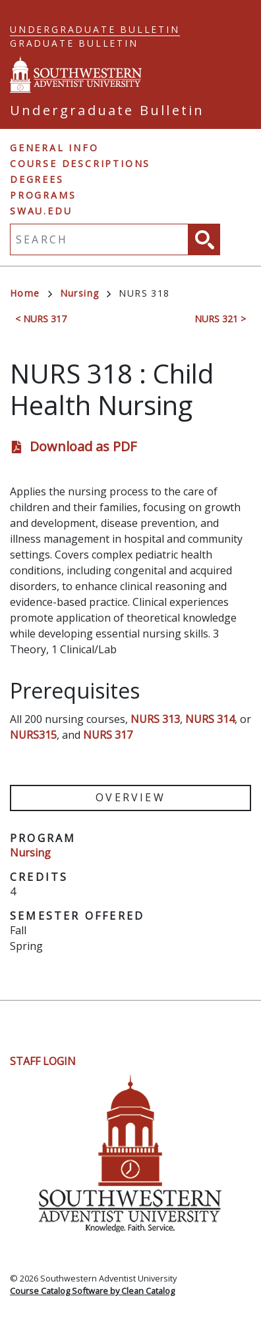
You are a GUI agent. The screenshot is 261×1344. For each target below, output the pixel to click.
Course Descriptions (80, 163)
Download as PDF (83, 446)
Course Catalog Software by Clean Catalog (92, 1291)
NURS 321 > (220, 318)
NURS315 (33, 735)
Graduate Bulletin (74, 43)
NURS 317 (107, 735)
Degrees (37, 179)
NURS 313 (155, 719)
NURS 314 (210, 719)
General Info (54, 147)
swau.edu (41, 211)
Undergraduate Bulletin (95, 29)
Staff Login (43, 1061)
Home (31, 293)
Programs (43, 195)
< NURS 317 (41, 318)
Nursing (85, 293)
